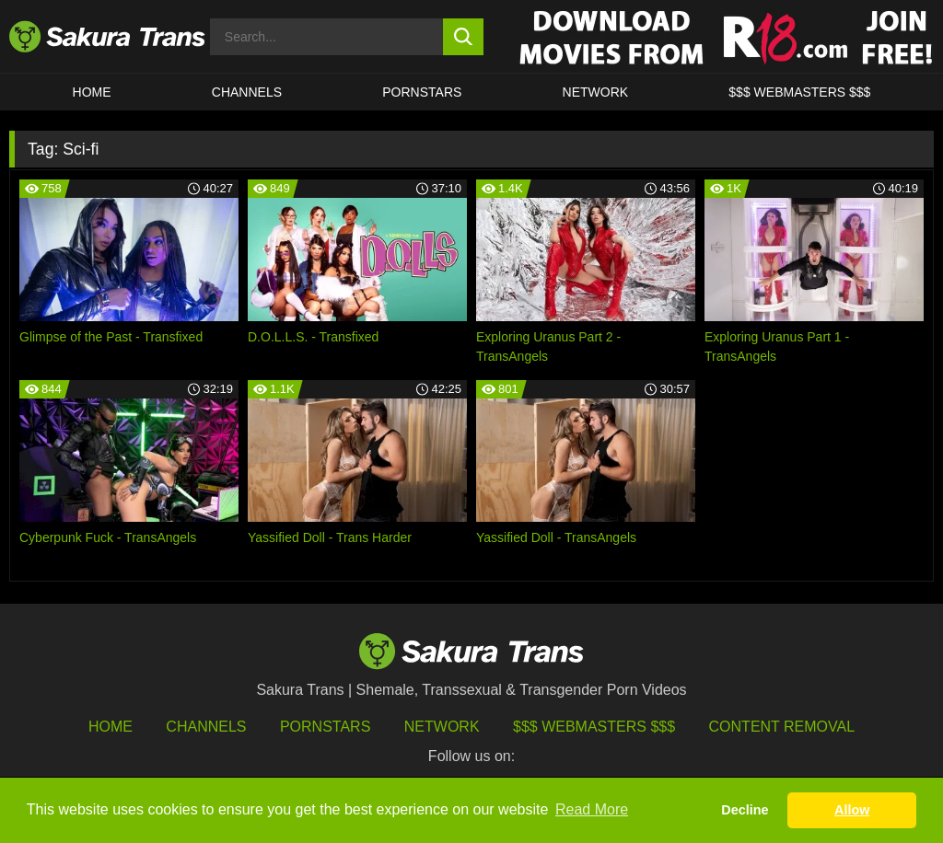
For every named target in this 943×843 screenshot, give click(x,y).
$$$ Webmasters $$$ (594, 726)
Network (596, 92)
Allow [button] (851, 810)
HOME (92, 92)
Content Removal (782, 726)
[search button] (463, 36)
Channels (206, 726)
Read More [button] (591, 809)
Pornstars (325, 726)
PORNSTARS (421, 92)
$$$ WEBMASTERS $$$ (799, 92)
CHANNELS (247, 92)
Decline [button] (744, 810)
